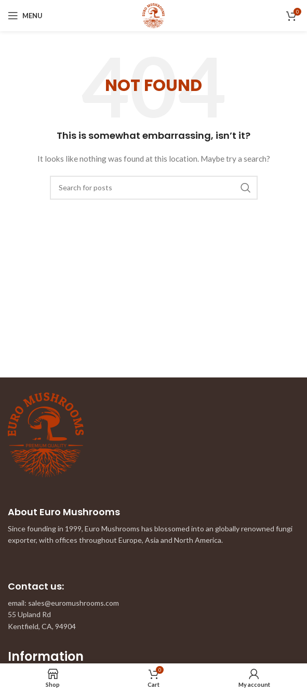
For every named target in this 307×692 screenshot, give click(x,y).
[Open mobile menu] (25, 15)
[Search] (154, 188)
